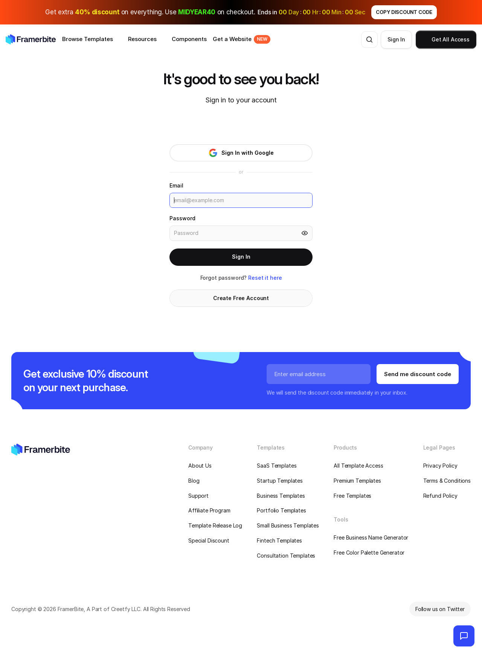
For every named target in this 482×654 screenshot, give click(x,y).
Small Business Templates (288, 525)
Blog (193, 480)
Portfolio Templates (281, 510)
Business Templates (281, 495)
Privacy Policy (440, 465)
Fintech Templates (279, 540)
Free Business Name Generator (371, 537)
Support (198, 495)
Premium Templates (357, 480)
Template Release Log (215, 525)
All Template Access (358, 465)
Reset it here (265, 277)
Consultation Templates (286, 555)
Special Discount (208, 540)
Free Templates (352, 495)
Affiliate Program (209, 510)
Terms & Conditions (447, 480)
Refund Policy (440, 495)
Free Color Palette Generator (369, 552)
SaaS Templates (276, 465)
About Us (200, 465)
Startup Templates (280, 480)
